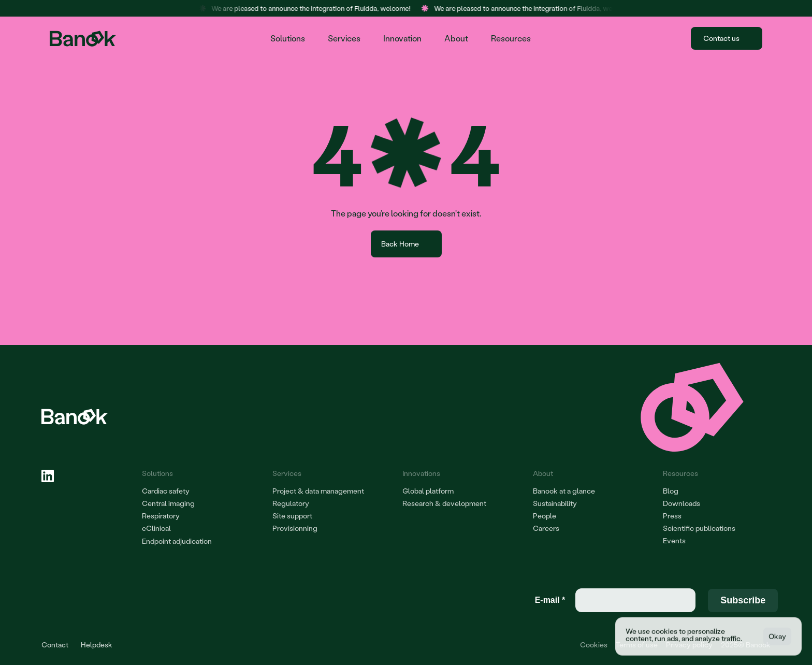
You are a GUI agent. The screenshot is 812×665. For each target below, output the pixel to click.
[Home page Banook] (84, 39)
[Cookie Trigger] (593, 644)
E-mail (550, 600)
